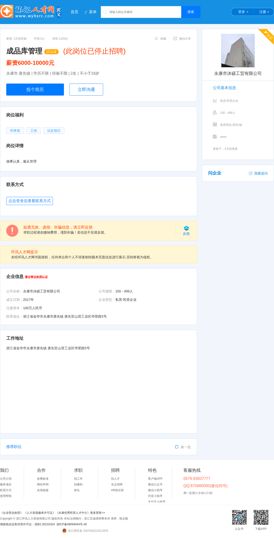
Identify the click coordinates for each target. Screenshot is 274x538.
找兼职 (78, 484)
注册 (262, 12)
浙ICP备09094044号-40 (71, 524)
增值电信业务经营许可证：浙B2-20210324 (27, 524)
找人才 (115, 478)
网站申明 (43, 484)
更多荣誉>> (97, 512)
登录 (241, 12)
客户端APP (155, 478)
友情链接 (43, 490)
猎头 (77, 490)
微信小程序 (155, 490)
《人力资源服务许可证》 (40, 512)
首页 (74, 12)
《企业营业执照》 (12, 512)
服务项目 (6, 484)
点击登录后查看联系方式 (29, 201)
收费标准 (43, 478)
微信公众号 (155, 484)
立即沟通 (86, 89)
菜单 (93, 12)
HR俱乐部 (117, 490)
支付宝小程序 (156, 501)
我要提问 (258, 173)
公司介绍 (6, 478)
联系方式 (6, 490)
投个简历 (35, 89)
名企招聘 (117, 484)
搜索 (190, 12)
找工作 (78, 478)
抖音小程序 (155, 496)
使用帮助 (6, 496)
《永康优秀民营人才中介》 (73, 512)
